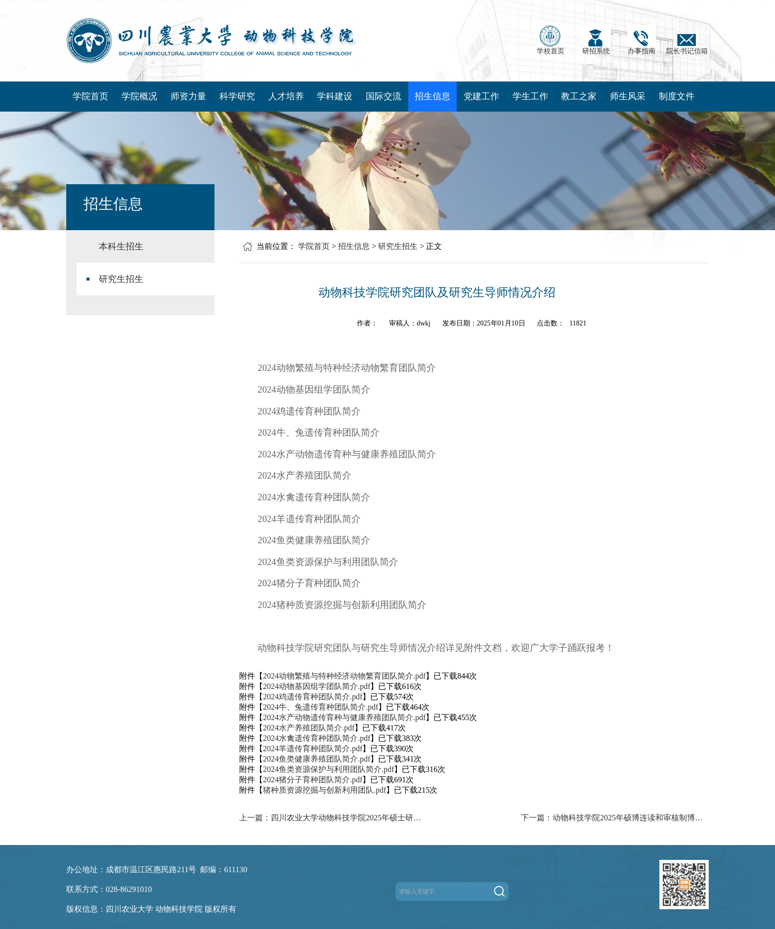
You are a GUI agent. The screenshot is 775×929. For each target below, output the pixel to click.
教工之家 (579, 96)
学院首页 (90, 96)
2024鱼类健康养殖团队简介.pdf (316, 759)
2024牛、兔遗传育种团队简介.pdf (320, 707)
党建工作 (481, 96)
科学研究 (237, 96)
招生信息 (432, 96)
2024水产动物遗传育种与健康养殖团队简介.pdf (344, 717)
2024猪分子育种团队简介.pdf (312, 779)
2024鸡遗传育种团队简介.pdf (312, 696)
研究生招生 (121, 279)
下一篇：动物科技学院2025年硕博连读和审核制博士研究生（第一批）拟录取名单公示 (615, 817)
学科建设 (334, 96)
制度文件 (676, 96)
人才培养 (286, 96)
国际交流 (383, 96)
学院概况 (139, 96)
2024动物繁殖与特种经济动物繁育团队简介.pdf (344, 676)
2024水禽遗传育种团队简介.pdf (316, 738)
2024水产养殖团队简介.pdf (308, 728)
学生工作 (530, 96)
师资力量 (188, 96)
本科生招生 (121, 246)
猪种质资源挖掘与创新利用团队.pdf (324, 790)
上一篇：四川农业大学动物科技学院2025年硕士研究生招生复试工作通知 (333, 817)
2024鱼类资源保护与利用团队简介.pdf (328, 769)
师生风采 (628, 96)
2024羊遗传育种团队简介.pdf (312, 748)
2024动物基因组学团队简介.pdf (316, 686)
